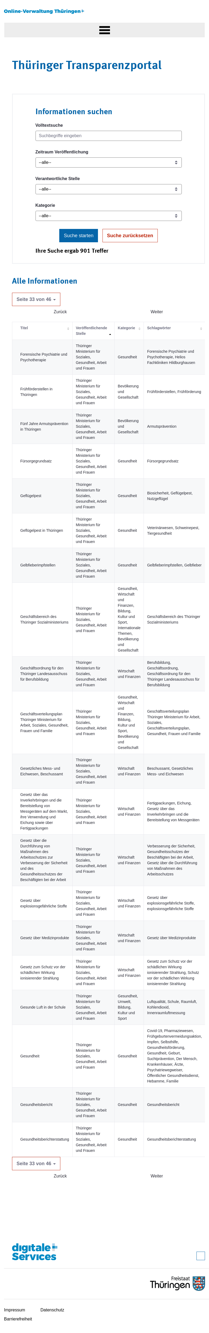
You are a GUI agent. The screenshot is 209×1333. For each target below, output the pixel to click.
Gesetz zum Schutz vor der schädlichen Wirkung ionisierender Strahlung (42, 972)
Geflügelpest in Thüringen (41, 530)
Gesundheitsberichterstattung (44, 1139)
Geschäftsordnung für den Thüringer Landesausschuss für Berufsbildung (43, 673)
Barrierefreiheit (18, 1319)
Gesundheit (30, 1056)
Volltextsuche (49, 125)
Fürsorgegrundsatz (36, 461)
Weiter (157, 312)
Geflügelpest (30, 496)
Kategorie (45, 205)
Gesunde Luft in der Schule (43, 1007)
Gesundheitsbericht (36, 1104)
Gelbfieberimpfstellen (38, 565)
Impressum (14, 1310)
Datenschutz (52, 1310)
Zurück (60, 312)
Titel (24, 328)
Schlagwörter (159, 328)
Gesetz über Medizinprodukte (44, 938)
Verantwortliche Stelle (58, 178)
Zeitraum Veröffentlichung (62, 152)
